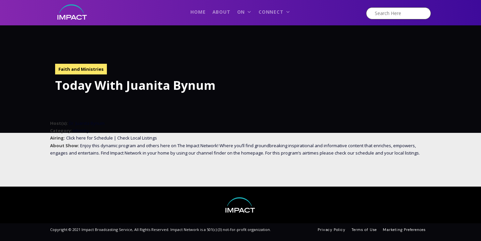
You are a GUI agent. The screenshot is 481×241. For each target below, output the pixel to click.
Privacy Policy (331, 229)
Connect (274, 14)
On (244, 14)
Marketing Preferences (404, 229)
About (221, 12)
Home (197, 12)
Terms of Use (364, 229)
